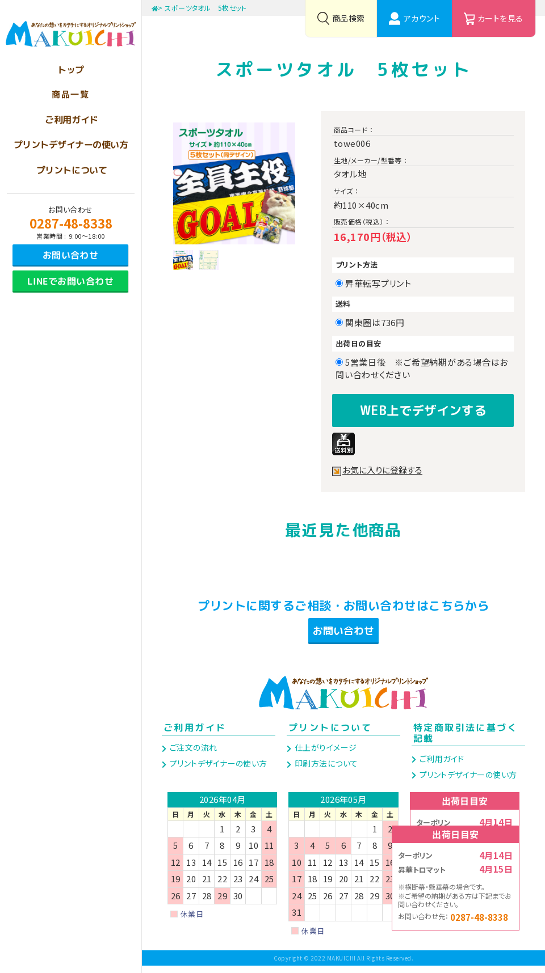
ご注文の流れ (192, 754)
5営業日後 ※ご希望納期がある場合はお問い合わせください (422, 368)
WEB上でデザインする (423, 408)
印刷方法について (325, 770)
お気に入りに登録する (384, 466)
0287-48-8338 (71, 223)
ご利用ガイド (195, 735)
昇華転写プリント (382, 283)
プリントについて (330, 735)
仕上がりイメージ (324, 754)
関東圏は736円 (379, 322)
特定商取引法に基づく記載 (465, 740)
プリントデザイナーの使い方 (217, 770)
